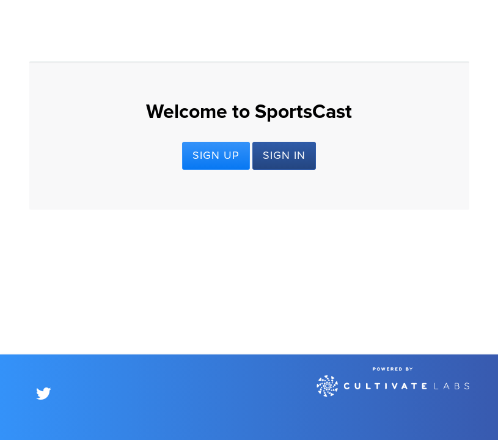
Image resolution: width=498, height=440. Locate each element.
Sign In (284, 155)
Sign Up (216, 155)
